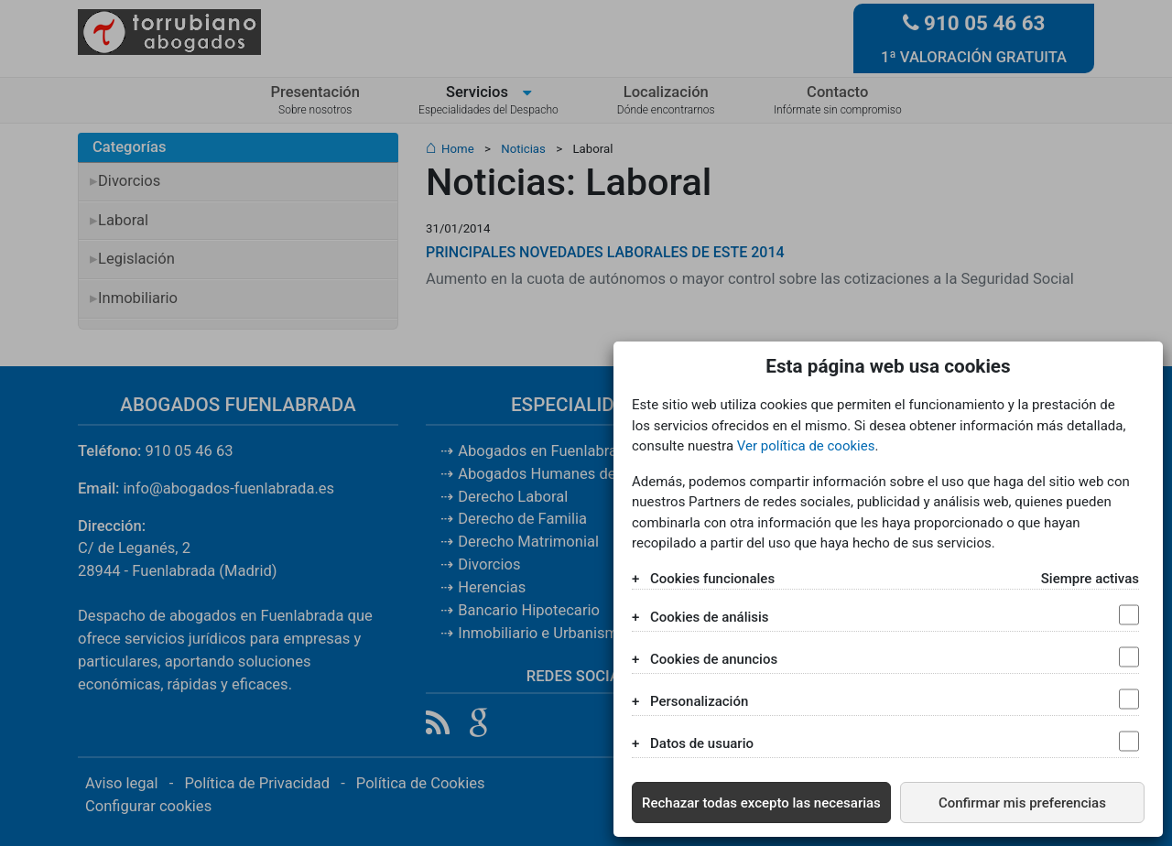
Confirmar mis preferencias (1022, 803)
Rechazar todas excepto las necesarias (761, 803)
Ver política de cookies (806, 446)
